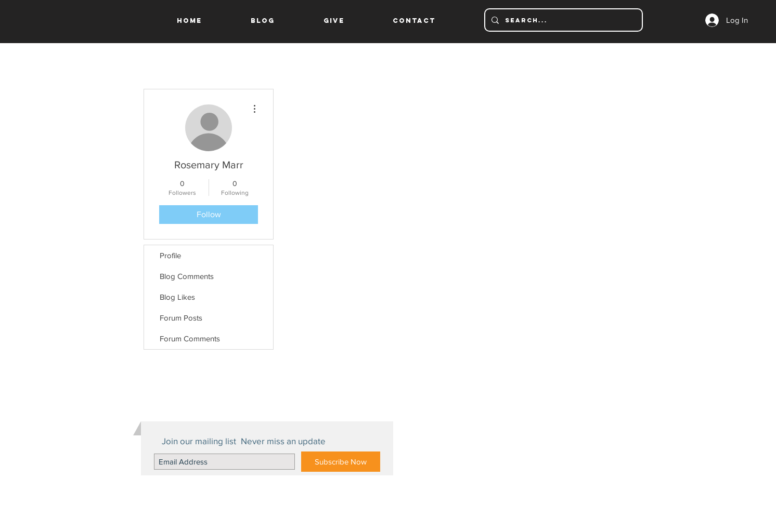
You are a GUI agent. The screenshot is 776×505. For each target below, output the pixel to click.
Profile (170, 255)
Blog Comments (187, 276)
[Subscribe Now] (340, 461)
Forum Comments (190, 338)
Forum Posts (181, 317)
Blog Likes (177, 297)
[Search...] (562, 20)
